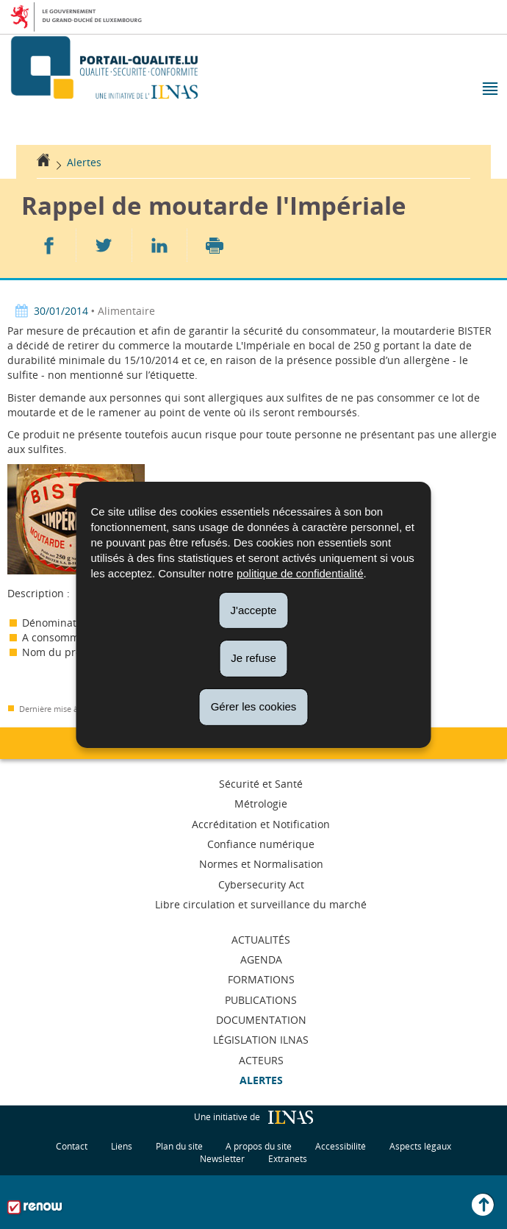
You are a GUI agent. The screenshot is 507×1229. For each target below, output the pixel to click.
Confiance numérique (260, 844)
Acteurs (261, 1060)
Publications (261, 1000)
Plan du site (179, 1146)
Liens (121, 1146)
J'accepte (254, 609)
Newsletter (222, 1159)
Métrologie (260, 804)
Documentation (261, 1020)
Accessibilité (340, 1146)
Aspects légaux (420, 1146)
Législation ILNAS (261, 1040)
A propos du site (259, 1146)
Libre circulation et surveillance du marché (261, 904)
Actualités (260, 940)
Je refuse (253, 658)
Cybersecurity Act (261, 884)
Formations (261, 979)
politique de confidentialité (300, 572)
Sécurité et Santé (261, 784)
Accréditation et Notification (261, 824)
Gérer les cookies (254, 706)
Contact (71, 1146)
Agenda (261, 959)
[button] (489, 90)
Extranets (287, 1159)
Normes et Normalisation (261, 864)
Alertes (84, 162)
